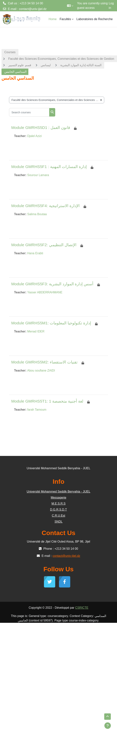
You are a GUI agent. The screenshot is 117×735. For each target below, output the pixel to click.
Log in (111, 5)
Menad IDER (36, 331)
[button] (70, 5)
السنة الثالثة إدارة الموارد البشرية (80, 65)
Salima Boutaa (37, 214)
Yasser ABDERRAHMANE (44, 292)
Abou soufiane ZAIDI (41, 370)
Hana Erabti (35, 253)
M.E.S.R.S (58, 503)
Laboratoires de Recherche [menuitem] (94, 19)
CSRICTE (81, 607)
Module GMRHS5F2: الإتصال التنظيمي (43, 245)
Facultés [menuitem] (65, 19)
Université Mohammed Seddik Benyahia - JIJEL (58, 491)
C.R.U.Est (58, 515)
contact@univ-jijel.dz (33, 9)
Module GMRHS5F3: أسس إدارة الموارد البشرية (52, 284)
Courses (10, 52)
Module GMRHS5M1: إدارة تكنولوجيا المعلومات (51, 323)
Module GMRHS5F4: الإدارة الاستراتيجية (45, 206)
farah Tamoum (36, 409)
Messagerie (58, 497)
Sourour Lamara (38, 175)
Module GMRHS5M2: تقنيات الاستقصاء (44, 362)
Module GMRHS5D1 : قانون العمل (40, 127)
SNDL (58, 521)
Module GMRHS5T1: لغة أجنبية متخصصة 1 (47, 401)
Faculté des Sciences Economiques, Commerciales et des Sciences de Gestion (61, 58)
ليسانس (46, 65)
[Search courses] (29, 112)
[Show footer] (107, 725)
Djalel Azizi (34, 136)
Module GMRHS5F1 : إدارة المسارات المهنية (49, 166)
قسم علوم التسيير (19, 65)
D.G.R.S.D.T (58, 509)
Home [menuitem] (53, 19)
